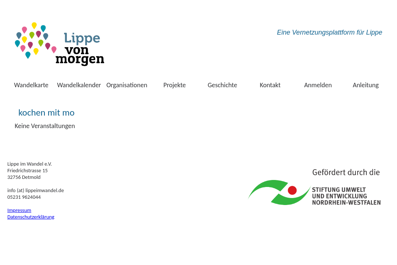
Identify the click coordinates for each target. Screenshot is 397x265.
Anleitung (366, 85)
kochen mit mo (46, 112)
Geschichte (222, 85)
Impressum (19, 210)
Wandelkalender (79, 85)
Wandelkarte (31, 85)
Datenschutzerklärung (30, 216)
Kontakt (270, 85)
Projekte (175, 85)
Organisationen (126, 85)
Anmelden (318, 85)
